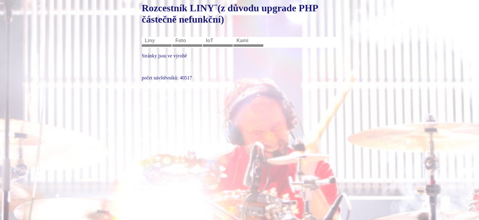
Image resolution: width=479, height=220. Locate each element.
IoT (209, 40)
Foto (180, 40)
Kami (242, 40)
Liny (150, 40)
